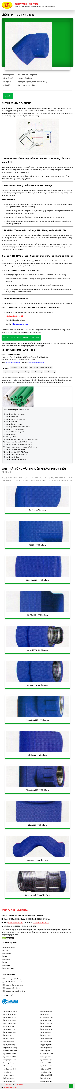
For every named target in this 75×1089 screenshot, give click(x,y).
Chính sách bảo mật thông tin (11, 988)
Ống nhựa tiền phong (8, 947)
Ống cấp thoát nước (46, 1029)
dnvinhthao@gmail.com (13, 362)
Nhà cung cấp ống (8, 1026)
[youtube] (7, 995)
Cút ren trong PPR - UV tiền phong (38, 720)
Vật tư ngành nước (45, 1041)
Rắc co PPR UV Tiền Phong (37, 825)
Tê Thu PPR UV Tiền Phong (37, 755)
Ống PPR (4, 962)
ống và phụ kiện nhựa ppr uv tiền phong (16, 372)
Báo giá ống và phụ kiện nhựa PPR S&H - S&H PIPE (22, 439)
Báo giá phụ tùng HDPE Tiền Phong (17, 452)
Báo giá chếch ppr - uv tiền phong (40, 367)
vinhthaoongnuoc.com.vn (20, 324)
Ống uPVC (5, 956)
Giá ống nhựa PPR (45, 1026)
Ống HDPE (5, 950)
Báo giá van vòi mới (12, 417)
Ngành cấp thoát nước (10, 1014)
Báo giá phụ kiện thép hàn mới (15, 414)
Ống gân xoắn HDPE (8, 968)
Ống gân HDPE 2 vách (10, 1017)
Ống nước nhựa (7, 1035)
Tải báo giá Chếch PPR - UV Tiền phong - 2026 (21, 338)
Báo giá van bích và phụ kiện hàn (16, 459)
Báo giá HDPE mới (11, 422)
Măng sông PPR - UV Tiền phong (37, 580)
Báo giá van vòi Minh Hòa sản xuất (17, 454)
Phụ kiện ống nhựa (8, 1041)
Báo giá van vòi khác (12, 457)
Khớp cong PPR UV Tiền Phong (37, 860)
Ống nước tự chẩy (45, 1035)
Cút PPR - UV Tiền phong (37, 510)
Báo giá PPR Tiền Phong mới (15, 429)
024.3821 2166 (8, 1085)
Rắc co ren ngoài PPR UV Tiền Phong (37, 895)
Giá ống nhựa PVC (45, 1032)
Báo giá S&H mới (11, 434)
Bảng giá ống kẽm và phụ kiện (15, 449)
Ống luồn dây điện (8, 1038)
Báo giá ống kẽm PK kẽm (14, 424)
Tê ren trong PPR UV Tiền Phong (37, 790)
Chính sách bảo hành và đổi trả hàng (13, 991)
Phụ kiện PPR (6, 965)
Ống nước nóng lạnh (46, 1023)
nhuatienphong (50, 372)
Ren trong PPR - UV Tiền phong (37, 685)
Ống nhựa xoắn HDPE (9, 1032)
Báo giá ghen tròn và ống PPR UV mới (17, 427)
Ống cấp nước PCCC (9, 1020)
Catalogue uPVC (11, 437)
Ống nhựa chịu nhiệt (9, 1045)
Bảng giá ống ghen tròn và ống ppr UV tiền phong (21, 447)
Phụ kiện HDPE (6, 953)
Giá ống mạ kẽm (45, 1014)
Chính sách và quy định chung (11, 979)
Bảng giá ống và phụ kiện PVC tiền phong (19, 442)
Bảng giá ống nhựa (46, 1045)
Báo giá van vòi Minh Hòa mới (15, 419)
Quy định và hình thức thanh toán (12, 982)
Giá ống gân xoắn (45, 1020)
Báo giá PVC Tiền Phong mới (15, 432)
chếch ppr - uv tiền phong (19, 367)
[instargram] (11, 995)
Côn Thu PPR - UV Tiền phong (37, 615)
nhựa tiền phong (37, 372)
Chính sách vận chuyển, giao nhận (12, 985)
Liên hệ (8, 96)
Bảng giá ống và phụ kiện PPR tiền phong (19, 444)
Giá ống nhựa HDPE (46, 1038)
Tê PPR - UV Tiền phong (37, 545)
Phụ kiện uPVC (6, 959)
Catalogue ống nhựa (9, 1029)
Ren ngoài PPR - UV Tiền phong (37, 650)
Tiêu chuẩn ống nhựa (46, 1017)
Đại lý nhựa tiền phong (10, 1011)
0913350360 (19, 1085)
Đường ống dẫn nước (9, 1023)
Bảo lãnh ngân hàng (46, 1011)
